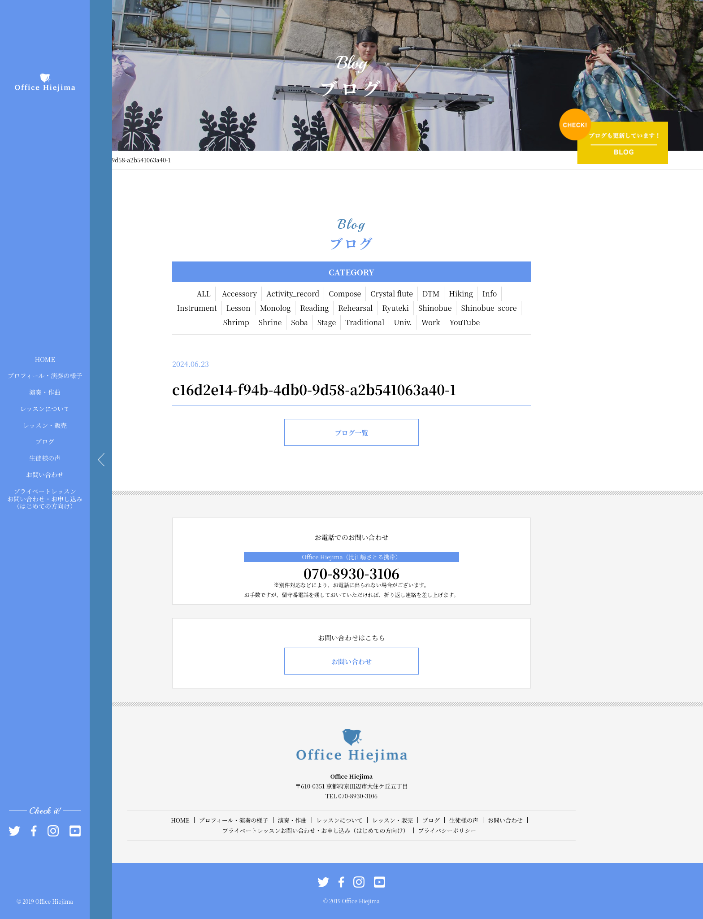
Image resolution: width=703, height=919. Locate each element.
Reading (314, 308)
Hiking (461, 293)
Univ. (403, 322)
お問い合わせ (45, 474)
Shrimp (236, 322)
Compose (345, 293)
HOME (45, 358)
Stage (326, 322)
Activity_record (292, 293)
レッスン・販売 (45, 424)
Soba (299, 322)
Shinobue (434, 308)
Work (430, 322)
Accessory (239, 293)
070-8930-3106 (351, 573)
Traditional (364, 322)
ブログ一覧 (351, 432)
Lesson (238, 308)
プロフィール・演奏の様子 (45, 375)
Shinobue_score (488, 308)
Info (489, 293)
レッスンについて (45, 408)
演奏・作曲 (45, 392)
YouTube (465, 322)
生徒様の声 (45, 457)
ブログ (44, 441)
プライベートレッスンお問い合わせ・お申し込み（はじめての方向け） (44, 498)
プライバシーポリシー (447, 830)
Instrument (197, 308)
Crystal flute (391, 293)
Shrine (270, 322)
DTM (430, 293)
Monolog (275, 308)
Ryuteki (395, 308)
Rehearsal (355, 308)
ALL (204, 293)
